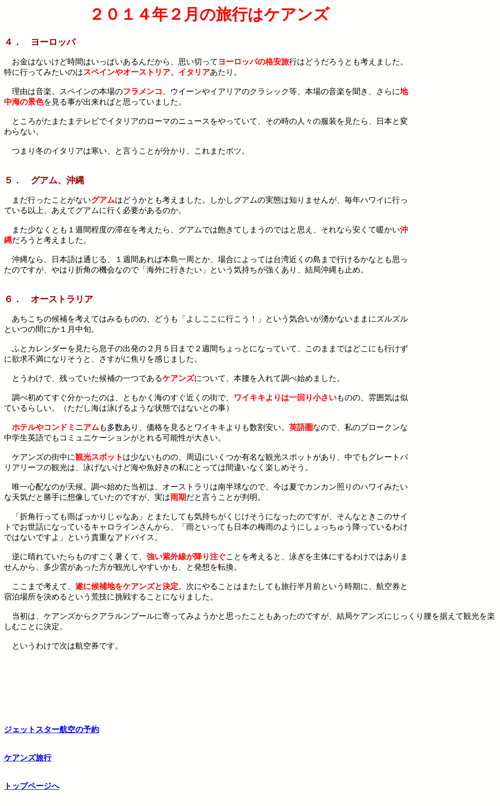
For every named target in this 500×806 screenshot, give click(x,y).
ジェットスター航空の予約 (51, 729)
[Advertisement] (455, 154)
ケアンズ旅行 (27, 757)
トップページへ (31, 786)
